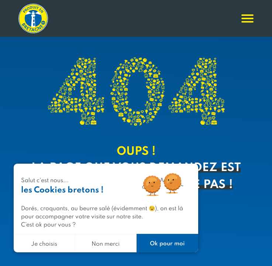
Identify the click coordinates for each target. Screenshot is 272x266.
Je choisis (44, 243)
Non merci (106, 243)
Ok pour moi (167, 243)
